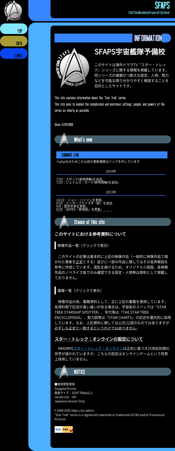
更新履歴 (112, 180)
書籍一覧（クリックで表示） (81, 290)
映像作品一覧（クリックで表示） (84, 245)
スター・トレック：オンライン (98, 348)
